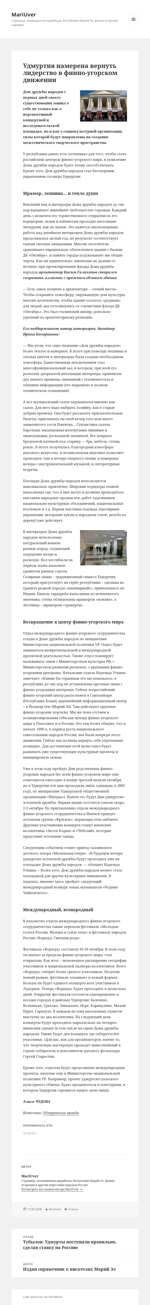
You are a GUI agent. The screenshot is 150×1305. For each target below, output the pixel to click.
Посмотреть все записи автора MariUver (50, 1189)
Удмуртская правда (61, 1112)
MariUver (24, 14)
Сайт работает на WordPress (43, 1297)
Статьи (73, 1209)
